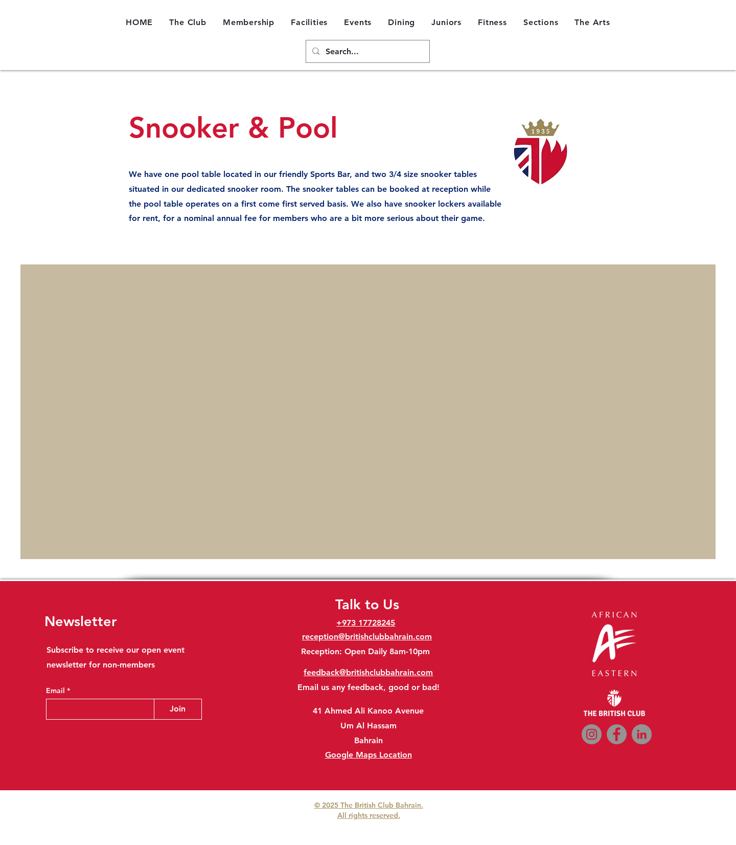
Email (56, 690)
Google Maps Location (368, 755)
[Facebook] (617, 734)
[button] (188, 22)
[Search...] (367, 51)
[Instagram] (592, 734)
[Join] (178, 709)
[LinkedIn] (642, 734)
